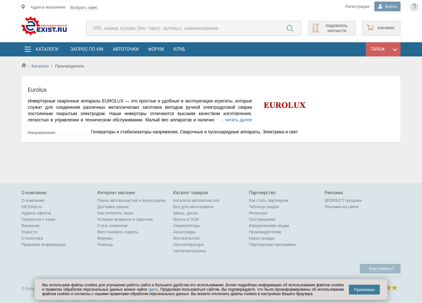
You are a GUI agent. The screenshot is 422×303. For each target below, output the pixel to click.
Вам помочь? (381, 268)
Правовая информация (43, 244)
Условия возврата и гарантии (125, 219)
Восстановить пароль (117, 232)
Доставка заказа (113, 206)
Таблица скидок (264, 206)
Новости (29, 232)
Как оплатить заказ (115, 213)
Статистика (32, 238)
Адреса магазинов (48, 7)
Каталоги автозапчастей (196, 200)
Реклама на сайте (342, 206)
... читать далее (236, 119)
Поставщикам (262, 219)
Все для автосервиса (193, 206)
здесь (153, 289)
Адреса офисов (36, 213)
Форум (156, 49)
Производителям (265, 232)
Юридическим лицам (269, 225)
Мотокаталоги (186, 238)
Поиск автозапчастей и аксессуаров (131, 200)
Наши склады (262, 238)
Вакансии (30, 225)
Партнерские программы (272, 244)
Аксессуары (184, 232)
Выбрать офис (84, 7)
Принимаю (364, 289)
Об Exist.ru (31, 206)
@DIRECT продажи (343, 200)
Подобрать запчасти (336, 28)
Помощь (105, 244)
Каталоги (47, 49)
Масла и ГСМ (186, 219)
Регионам (258, 213)
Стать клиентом (112, 225)
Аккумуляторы (186, 225)
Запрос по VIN (86, 49)
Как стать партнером (268, 200)
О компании (32, 200)
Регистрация (358, 6)
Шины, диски (185, 213)
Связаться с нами (38, 219)
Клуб (179, 49)
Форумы (105, 238)
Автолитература (188, 244)
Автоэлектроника (189, 250)
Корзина (385, 28)
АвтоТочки (126, 49)
